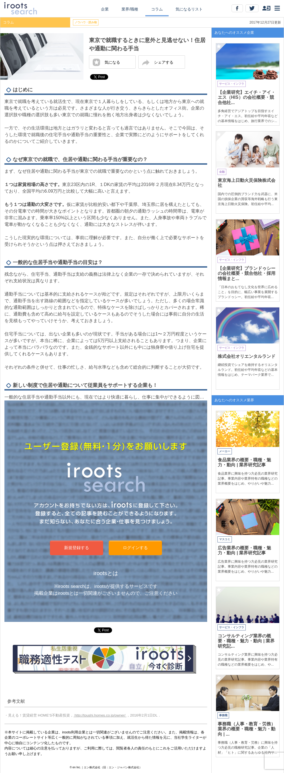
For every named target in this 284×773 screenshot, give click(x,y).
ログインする (135, 547)
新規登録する (76, 547)
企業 (105, 9)
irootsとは (105, 573)
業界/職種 (129, 9)
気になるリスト (189, 9)
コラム (157, 9)
